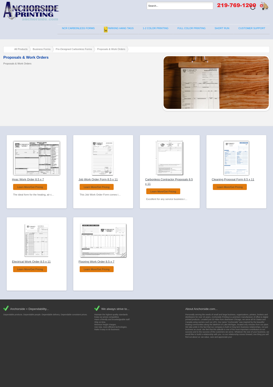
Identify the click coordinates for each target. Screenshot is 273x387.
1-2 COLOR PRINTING (155, 28)
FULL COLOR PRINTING (192, 28)
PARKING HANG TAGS (119, 29)
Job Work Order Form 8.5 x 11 (98, 179)
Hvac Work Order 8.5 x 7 (28, 179)
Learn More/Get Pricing (30, 187)
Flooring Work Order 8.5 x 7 (96, 261)
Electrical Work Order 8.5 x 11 (31, 261)
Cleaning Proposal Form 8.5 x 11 (233, 179)
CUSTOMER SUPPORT (251, 28)
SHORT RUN (222, 28)
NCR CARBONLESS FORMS (78, 28)
